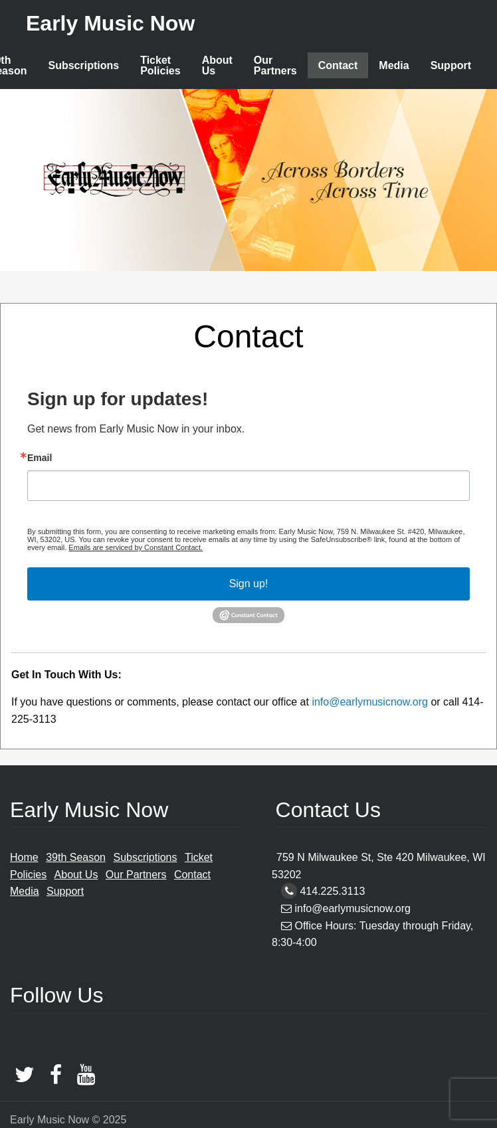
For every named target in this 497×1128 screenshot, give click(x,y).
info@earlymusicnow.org (370, 701)
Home (24, 857)
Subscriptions (83, 65)
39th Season (76, 857)
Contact (338, 65)
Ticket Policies (160, 65)
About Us (217, 65)
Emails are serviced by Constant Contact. (135, 547)
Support (451, 65)
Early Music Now (110, 23)
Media (394, 65)
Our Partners (275, 65)
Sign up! (248, 583)
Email (39, 457)
